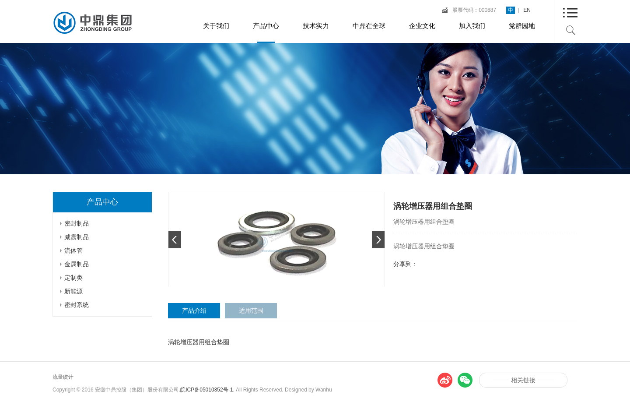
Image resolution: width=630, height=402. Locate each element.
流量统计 (63, 377)
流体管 (73, 250)
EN (527, 10)
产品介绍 (194, 310)
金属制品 (76, 264)
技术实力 (316, 25)
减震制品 (76, 236)
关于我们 (216, 25)
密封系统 (76, 304)
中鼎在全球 (369, 25)
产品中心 (266, 25)
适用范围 (251, 310)
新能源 (73, 291)
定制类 (73, 277)
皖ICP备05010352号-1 (206, 390)
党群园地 (522, 25)
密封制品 (76, 223)
